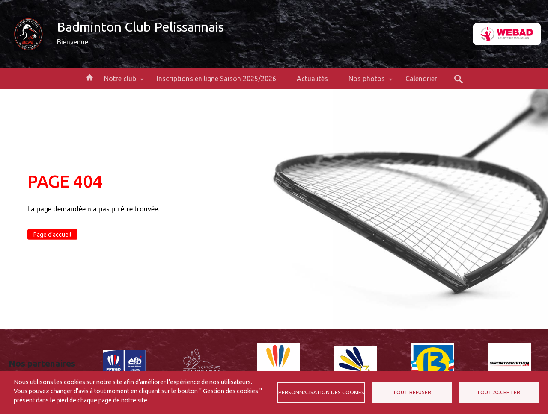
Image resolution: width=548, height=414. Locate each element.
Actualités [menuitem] (312, 78)
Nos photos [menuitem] (366, 82)
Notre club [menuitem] (120, 82)
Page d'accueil (52, 234)
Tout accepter (498, 392)
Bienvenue (72, 42)
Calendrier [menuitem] (421, 78)
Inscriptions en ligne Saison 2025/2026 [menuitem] (216, 78)
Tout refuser (412, 392)
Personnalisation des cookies (321, 392)
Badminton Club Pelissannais (140, 27)
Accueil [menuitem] (89, 76)
